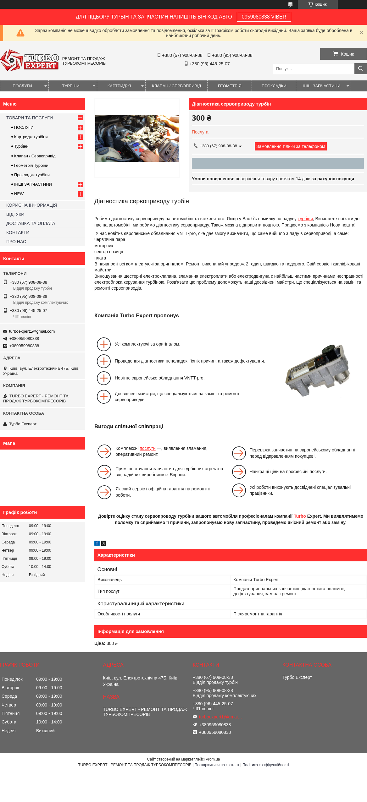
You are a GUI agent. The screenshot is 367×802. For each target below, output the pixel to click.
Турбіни (21, 146)
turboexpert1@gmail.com (32, 331)
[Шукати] (360, 68)
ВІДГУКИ (15, 214)
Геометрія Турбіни (31, 165)
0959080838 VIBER (264, 16)
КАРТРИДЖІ (119, 86)
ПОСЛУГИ (22, 86)
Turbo (300, 516)
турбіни (305, 218)
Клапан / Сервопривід (34, 156)
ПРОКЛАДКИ (274, 86)
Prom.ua (213, 759)
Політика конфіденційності (265, 765)
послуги (147, 448)
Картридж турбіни (31, 136)
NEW (19, 193)
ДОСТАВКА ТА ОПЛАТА (30, 223)
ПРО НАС (16, 241)
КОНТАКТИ (17, 232)
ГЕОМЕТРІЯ (230, 86)
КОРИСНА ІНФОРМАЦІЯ (31, 205)
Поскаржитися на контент (217, 765)
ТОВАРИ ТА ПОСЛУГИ (29, 117)
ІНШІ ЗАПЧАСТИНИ (321, 86)
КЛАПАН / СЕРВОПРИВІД (176, 86)
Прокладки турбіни (32, 174)
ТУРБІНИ (71, 86)
